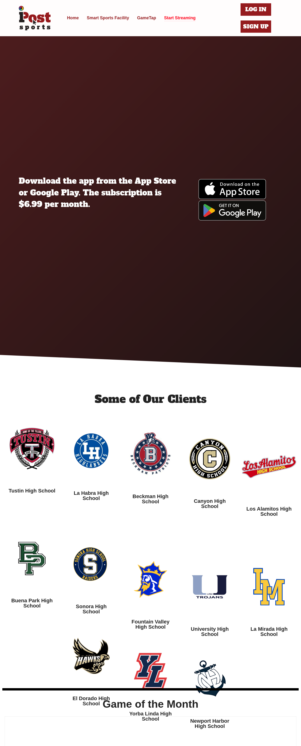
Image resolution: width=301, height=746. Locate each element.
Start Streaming (180, 18)
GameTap (146, 18)
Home (73, 18)
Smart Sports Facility (108, 18)
